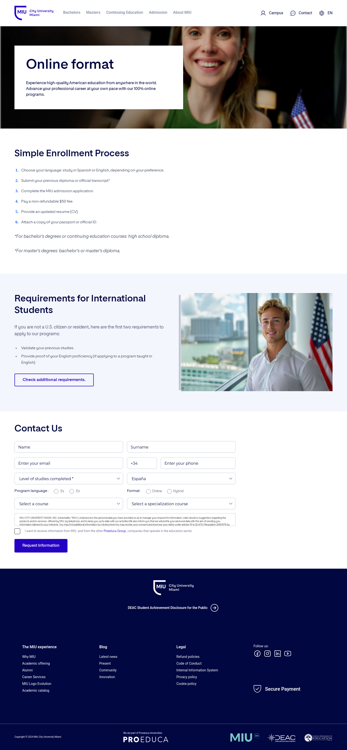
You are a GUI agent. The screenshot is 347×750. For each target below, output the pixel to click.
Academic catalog (35, 690)
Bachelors (71, 12)
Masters (93, 12)
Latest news (108, 657)
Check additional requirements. (55, 380)
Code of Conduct (189, 663)
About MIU (182, 12)
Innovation (107, 677)
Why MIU (28, 657)
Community (108, 670)
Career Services (34, 677)
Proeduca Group (115, 531)
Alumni (27, 670)
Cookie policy (186, 684)
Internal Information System (197, 670)
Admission (158, 12)
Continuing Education (124, 12)
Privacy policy (186, 677)
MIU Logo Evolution (36, 684)
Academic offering (36, 663)
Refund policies (188, 657)
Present (105, 663)
